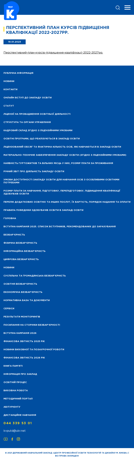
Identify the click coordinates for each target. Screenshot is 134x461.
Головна (9, 218)
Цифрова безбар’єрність (21, 259)
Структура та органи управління (27, 122)
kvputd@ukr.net (14, 431)
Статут (8, 106)
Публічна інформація (18, 73)
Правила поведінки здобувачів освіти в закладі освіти (43, 210)
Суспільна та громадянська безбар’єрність (34, 276)
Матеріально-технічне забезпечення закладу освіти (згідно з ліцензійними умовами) (64, 155)
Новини (8, 268)
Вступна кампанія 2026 (19, 333)
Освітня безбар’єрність (20, 284)
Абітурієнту (11, 407)
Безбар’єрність (14, 235)
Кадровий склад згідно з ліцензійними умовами (37, 131)
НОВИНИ (8, 81)
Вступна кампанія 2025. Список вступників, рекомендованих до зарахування (59, 227)
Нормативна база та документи (26, 300)
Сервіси (8, 309)
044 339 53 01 (17, 423)
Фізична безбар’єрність (20, 243)
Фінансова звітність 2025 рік (24, 341)
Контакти (10, 90)
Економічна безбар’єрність (22, 292)
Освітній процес (15, 382)
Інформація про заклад (20, 374)
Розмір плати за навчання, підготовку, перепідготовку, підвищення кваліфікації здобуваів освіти (61, 192)
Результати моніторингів (21, 317)
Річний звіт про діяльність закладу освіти (33, 172)
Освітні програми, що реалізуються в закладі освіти (41, 139)
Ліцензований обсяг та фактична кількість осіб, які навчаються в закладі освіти (62, 147)
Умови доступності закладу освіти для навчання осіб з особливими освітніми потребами (61, 181)
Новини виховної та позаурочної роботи (33, 350)
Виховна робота (15, 391)
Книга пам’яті (13, 366)
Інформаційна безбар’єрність (24, 251)
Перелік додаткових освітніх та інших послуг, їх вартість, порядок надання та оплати (67, 202)
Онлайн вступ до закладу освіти (27, 98)
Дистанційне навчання (19, 415)
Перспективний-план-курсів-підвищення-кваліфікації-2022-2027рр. (53, 52)
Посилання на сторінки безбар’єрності (31, 325)
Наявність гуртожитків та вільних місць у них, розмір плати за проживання (58, 163)
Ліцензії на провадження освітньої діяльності (36, 114)
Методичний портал (18, 399)
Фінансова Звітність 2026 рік (24, 358)
